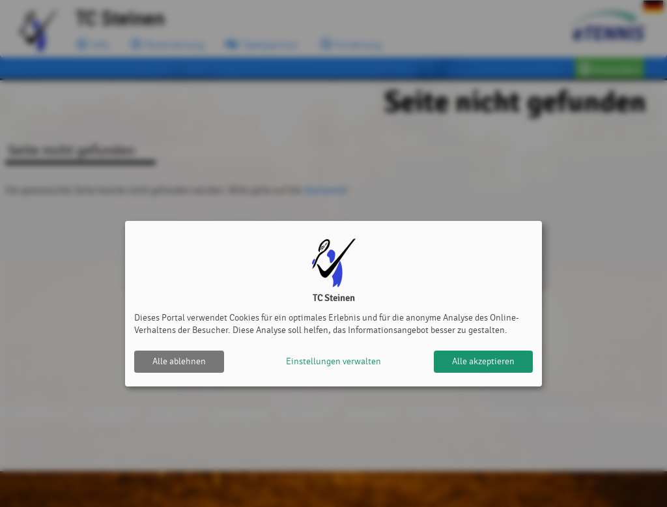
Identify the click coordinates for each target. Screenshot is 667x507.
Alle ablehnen (179, 361)
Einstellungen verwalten (333, 361)
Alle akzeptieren (483, 361)
